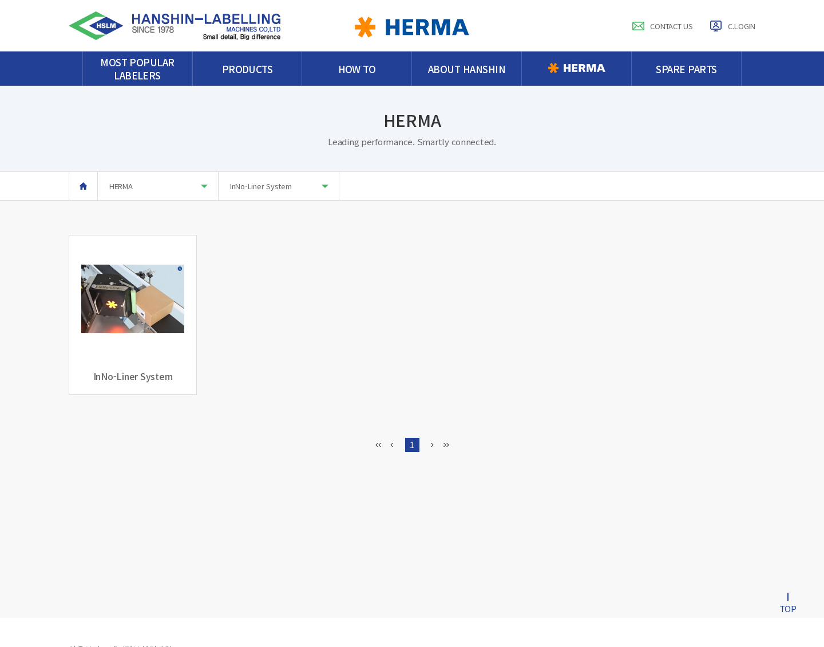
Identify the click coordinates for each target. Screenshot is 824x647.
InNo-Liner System (279, 186)
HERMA (158, 186)
